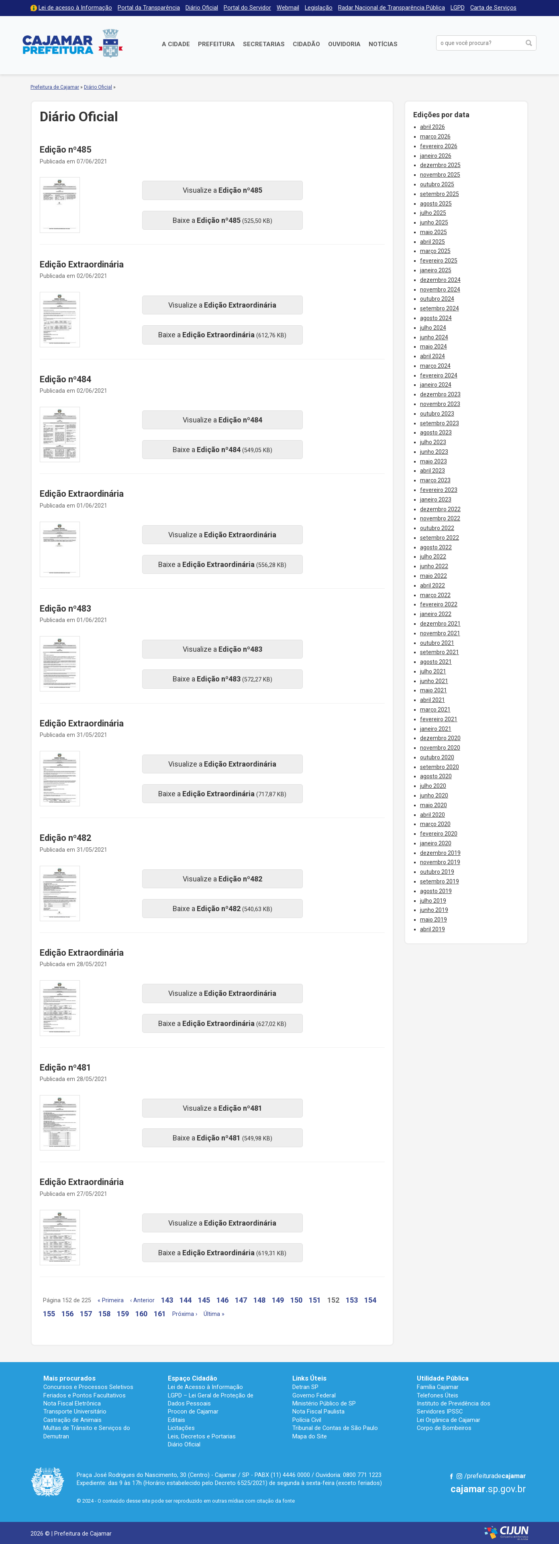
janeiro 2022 (435, 614)
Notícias (383, 44)
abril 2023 (432, 470)
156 (67, 1313)
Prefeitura (216, 44)
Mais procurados (69, 1378)
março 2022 (435, 595)
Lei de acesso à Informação (75, 7)
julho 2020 (433, 786)
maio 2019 (433, 919)
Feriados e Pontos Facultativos (84, 1395)
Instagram (459, 1476)
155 (49, 1313)
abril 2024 (432, 356)
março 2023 (435, 480)
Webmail (288, 7)
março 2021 (435, 709)
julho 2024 (433, 327)
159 (123, 1313)
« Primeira (111, 1300)
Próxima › (184, 1314)
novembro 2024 (440, 289)
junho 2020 (434, 795)
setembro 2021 (439, 652)
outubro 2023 (437, 413)
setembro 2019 (439, 881)
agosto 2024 (436, 318)
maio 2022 (433, 576)
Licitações (181, 1428)
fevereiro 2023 (438, 490)
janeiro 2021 (435, 729)
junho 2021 (434, 681)
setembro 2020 (439, 767)
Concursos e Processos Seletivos (88, 1387)
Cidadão (306, 44)
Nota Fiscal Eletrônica (72, 1403)
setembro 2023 (439, 423)
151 (315, 1300)
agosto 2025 (436, 203)
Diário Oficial (202, 7)
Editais (176, 1420)
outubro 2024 (437, 299)
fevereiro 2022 (438, 604)
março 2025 (435, 251)
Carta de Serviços (493, 7)
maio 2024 (433, 346)
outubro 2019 (437, 872)
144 (186, 1300)
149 (278, 1300)
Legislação (319, 7)
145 (204, 1300)
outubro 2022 (437, 528)
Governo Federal (314, 1395)
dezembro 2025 (440, 165)
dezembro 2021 (440, 623)
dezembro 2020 (440, 738)
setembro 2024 (439, 308)
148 (259, 1300)
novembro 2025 (440, 174)
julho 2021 (433, 671)
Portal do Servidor (247, 7)
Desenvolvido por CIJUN (506, 1533)
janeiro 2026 (435, 156)
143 (167, 1300)
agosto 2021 (436, 662)
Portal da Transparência (149, 7)
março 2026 (435, 136)
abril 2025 (432, 242)
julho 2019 (433, 900)
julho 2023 (433, 442)
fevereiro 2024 (438, 375)
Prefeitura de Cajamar (72, 43)
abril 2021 (432, 700)
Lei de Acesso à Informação (205, 1387)
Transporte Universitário (74, 1411)
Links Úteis (309, 1378)
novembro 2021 (440, 633)
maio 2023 (433, 461)
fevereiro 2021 (438, 719)
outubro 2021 (437, 643)
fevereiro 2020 (438, 833)
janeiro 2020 (435, 843)
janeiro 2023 (435, 499)
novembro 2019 (440, 862)
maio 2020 (433, 805)
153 (352, 1300)
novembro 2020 (440, 747)
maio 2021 (433, 690)
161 (160, 1313)
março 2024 (435, 366)
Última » (214, 1314)
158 (104, 1313)
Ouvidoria (344, 44)
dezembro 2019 (440, 853)
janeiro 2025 (435, 270)
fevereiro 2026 (438, 146)
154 (370, 1300)
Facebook (451, 1476)
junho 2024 (434, 337)
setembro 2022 (439, 537)
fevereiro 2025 (438, 260)
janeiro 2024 (435, 384)
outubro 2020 (437, 757)
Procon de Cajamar (193, 1411)
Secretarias (264, 44)
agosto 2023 (436, 432)
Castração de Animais (72, 1420)
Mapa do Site (309, 1436)
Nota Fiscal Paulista (318, 1411)
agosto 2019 (436, 891)
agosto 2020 (436, 776)
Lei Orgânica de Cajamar (448, 1420)
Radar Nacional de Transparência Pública (391, 7)
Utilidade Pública (443, 1378)
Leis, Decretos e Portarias (202, 1436)
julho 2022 (433, 556)
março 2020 (435, 824)
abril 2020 (432, 815)
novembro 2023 (440, 404)
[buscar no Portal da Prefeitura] (479, 43)
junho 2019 (434, 910)
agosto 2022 (436, 547)
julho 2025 (433, 213)
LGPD (458, 7)
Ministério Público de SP (324, 1403)
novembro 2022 (440, 518)
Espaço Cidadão (192, 1378)
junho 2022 (434, 566)
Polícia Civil (306, 1420)
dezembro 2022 (440, 509)
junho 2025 (434, 222)
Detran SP (305, 1387)
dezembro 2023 (440, 394)
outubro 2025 (437, 184)
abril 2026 (432, 127)
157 (86, 1313)
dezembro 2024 (440, 280)
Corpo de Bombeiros (444, 1428)
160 (141, 1313)
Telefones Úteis (437, 1395)
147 (241, 1300)
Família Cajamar (438, 1387)
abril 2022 (432, 585)
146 (222, 1300)
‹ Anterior (142, 1300)
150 (296, 1300)
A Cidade (176, 44)
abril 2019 (432, 929)
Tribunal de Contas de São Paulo (335, 1428)
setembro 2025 (439, 194)
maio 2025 (433, 232)
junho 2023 (434, 452)
